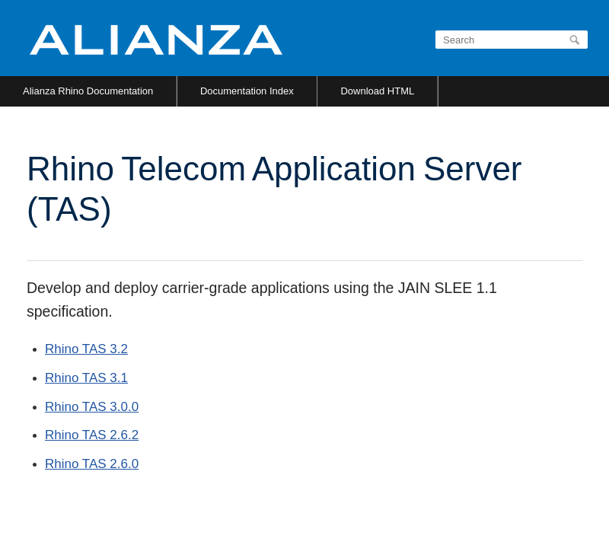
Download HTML (377, 91)
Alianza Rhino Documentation (88, 91)
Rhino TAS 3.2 (86, 349)
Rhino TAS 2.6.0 (92, 464)
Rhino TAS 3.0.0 (92, 407)
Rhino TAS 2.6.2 (92, 435)
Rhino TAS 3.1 (86, 378)
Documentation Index (247, 91)
